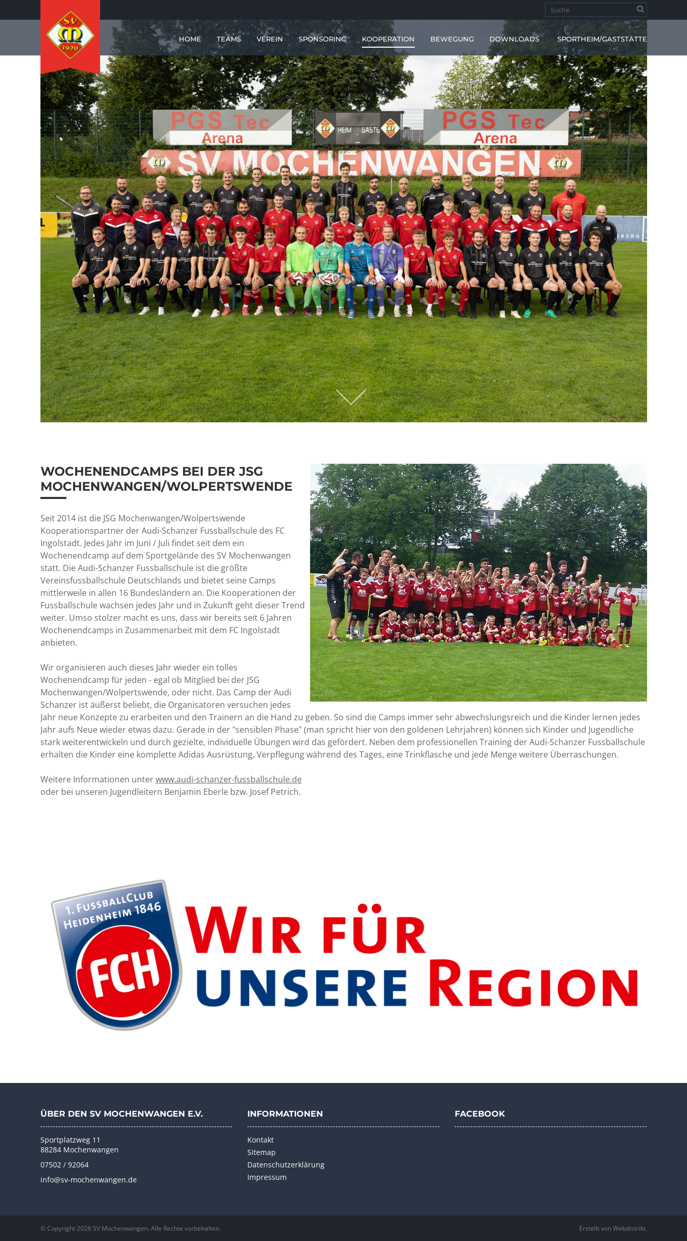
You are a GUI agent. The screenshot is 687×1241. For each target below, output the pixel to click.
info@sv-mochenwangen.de (88, 1180)
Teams (229, 39)
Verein (270, 39)
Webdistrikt (629, 1228)
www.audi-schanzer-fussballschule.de (229, 779)
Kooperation (388, 39)
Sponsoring (322, 39)
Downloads (514, 39)
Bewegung (452, 39)
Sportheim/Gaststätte (602, 39)
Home (190, 39)
